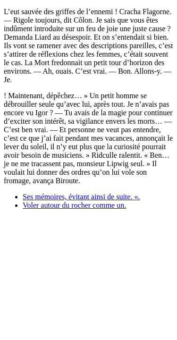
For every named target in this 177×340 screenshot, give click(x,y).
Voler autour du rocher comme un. (74, 205)
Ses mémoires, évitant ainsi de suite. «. (81, 197)
